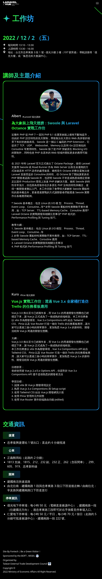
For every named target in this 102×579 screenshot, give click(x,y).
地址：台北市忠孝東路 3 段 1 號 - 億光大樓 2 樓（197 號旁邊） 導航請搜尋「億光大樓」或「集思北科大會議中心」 (52, 54)
